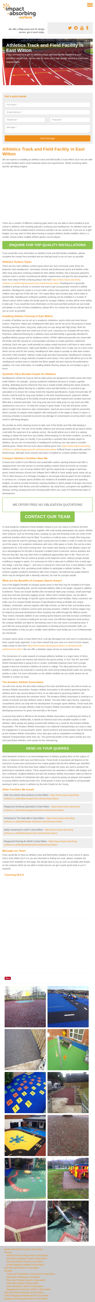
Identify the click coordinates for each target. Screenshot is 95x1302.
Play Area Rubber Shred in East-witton (24, 1261)
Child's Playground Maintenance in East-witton (26, 1295)
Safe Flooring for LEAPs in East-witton (24, 1286)
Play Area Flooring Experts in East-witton (26, 1280)
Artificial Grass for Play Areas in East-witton (27, 1255)
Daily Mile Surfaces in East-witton (22, 1283)
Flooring (8, 1252)
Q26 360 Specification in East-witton (21, 1268)
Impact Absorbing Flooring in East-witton (23, 1249)
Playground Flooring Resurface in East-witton (26, 1298)
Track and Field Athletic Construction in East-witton (30, 1274)
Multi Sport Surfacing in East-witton (23, 1277)
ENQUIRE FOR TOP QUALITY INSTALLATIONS (47, 245)
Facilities (8, 1271)
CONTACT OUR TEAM (47, 516)
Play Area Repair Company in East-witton (24, 1292)
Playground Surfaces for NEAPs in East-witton (28, 1289)
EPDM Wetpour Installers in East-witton (25, 1264)
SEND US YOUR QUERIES (47, 748)
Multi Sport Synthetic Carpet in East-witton (26, 1258)
